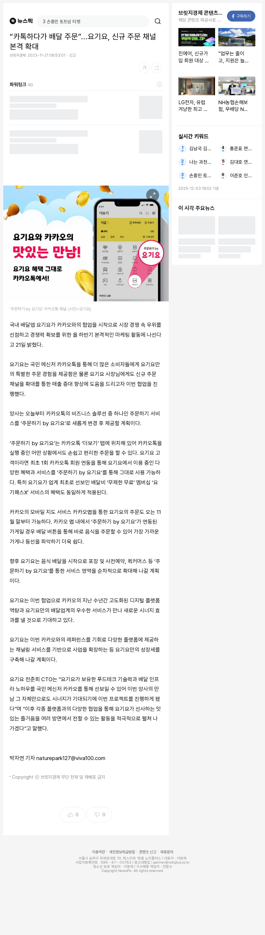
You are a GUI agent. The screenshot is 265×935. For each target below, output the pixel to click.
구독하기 (241, 16)
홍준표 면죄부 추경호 (242, 148)
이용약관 (98, 852)
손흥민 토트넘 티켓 (202, 176)
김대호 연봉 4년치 (242, 162)
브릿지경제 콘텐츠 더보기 (200, 13)
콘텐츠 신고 (147, 852)
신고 (72, 55)
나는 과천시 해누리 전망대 (202, 162)
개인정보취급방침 (122, 852)
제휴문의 (166, 852)
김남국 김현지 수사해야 (202, 148)
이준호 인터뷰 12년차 (242, 176)
